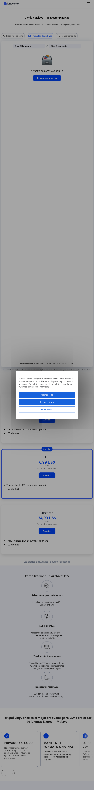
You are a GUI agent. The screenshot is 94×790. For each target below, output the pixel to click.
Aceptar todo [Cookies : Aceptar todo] (47, 394)
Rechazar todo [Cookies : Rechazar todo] (47, 402)
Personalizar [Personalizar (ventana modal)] (47, 409)
